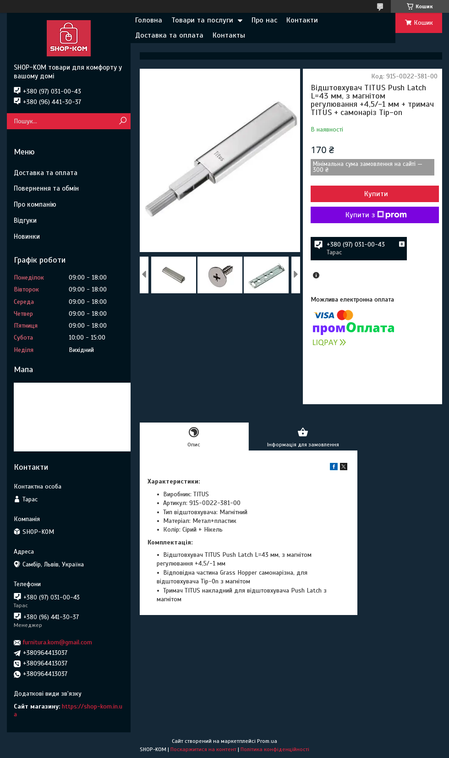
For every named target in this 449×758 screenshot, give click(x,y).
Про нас (264, 20)
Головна (148, 20)
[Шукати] (123, 121)
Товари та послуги (202, 20)
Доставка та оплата (169, 35)
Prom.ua (267, 741)
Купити (376, 193)
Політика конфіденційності (275, 749)
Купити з (376, 215)
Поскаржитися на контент (203, 749)
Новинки (27, 236)
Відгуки (25, 220)
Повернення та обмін (46, 188)
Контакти (302, 20)
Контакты (229, 35)
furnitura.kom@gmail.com (57, 642)
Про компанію (35, 204)
